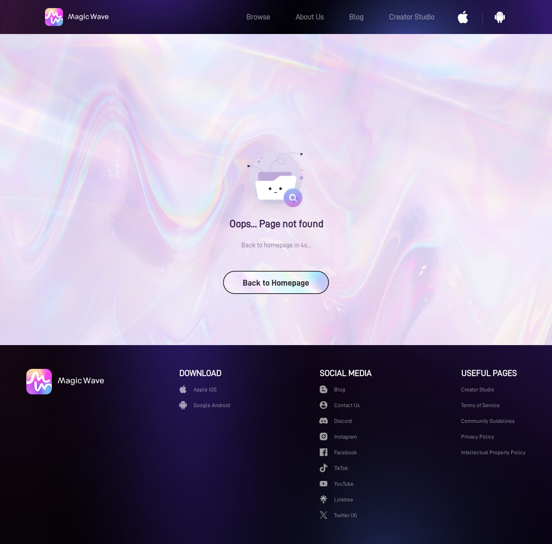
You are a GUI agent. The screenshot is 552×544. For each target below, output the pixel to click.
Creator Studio (411, 17)
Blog (356, 17)
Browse (258, 17)
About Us (310, 17)
